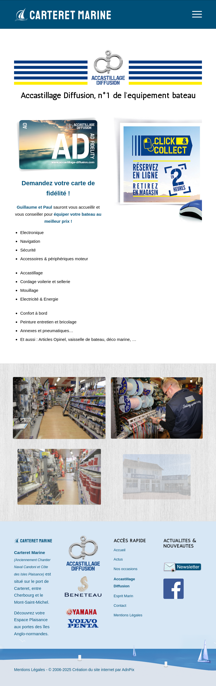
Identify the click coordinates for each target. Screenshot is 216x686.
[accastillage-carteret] (156, 408)
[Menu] (194, 14)
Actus (118, 559)
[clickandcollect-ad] (158, 170)
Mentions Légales (128, 615)
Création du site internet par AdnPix (103, 669)
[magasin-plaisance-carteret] (59, 408)
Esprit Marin (123, 596)
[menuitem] (194, 14)
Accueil (119, 550)
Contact (120, 605)
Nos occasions (126, 569)
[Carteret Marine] (63, 17)
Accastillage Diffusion (124, 582)
